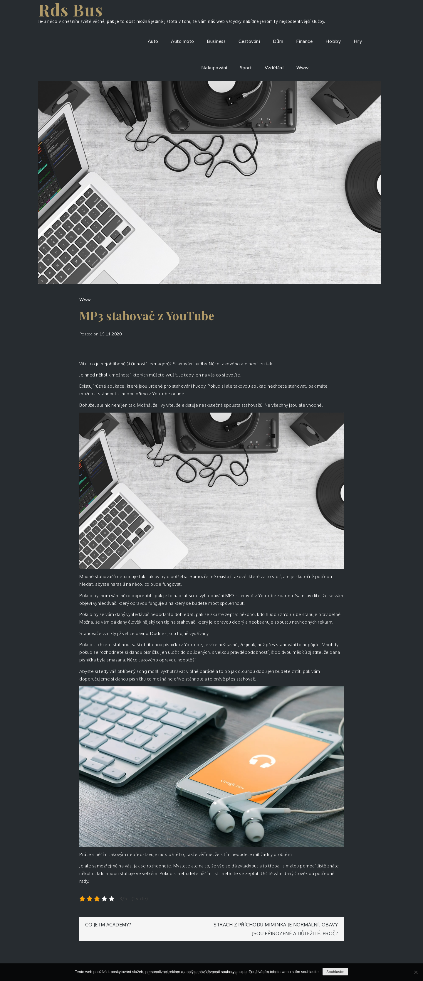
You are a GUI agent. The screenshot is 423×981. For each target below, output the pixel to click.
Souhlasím (335, 972)
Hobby (333, 41)
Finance (304, 41)
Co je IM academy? (108, 925)
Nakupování (214, 67)
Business (216, 41)
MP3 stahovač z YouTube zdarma (259, 595)
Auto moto (182, 41)
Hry (358, 41)
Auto (153, 41)
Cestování (249, 41)
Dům (278, 41)
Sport (246, 67)
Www (302, 67)
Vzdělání (274, 67)
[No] (416, 972)
